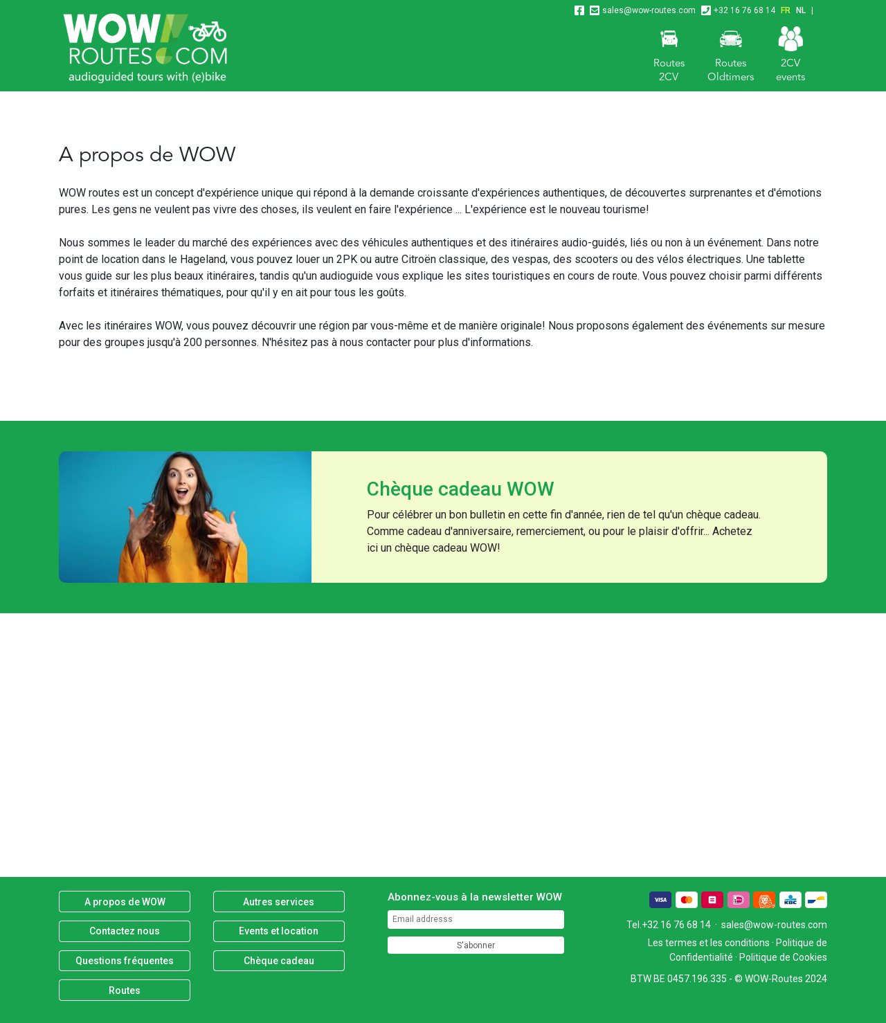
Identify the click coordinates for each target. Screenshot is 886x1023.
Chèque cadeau (279, 960)
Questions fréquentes (124, 960)
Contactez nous (124, 930)
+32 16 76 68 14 (744, 10)
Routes (125, 990)
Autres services (278, 901)
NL (801, 10)
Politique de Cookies (783, 957)
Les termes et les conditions (709, 942)
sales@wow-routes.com (649, 10)
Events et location (278, 930)
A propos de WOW (124, 901)
